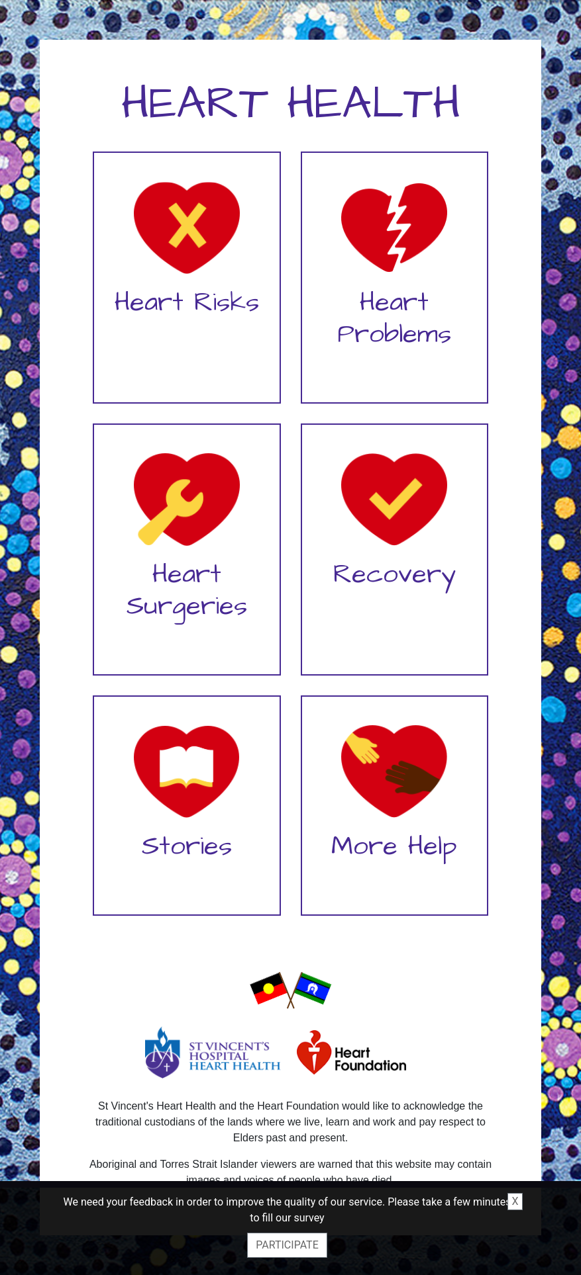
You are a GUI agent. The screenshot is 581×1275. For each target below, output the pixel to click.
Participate (287, 1245)
